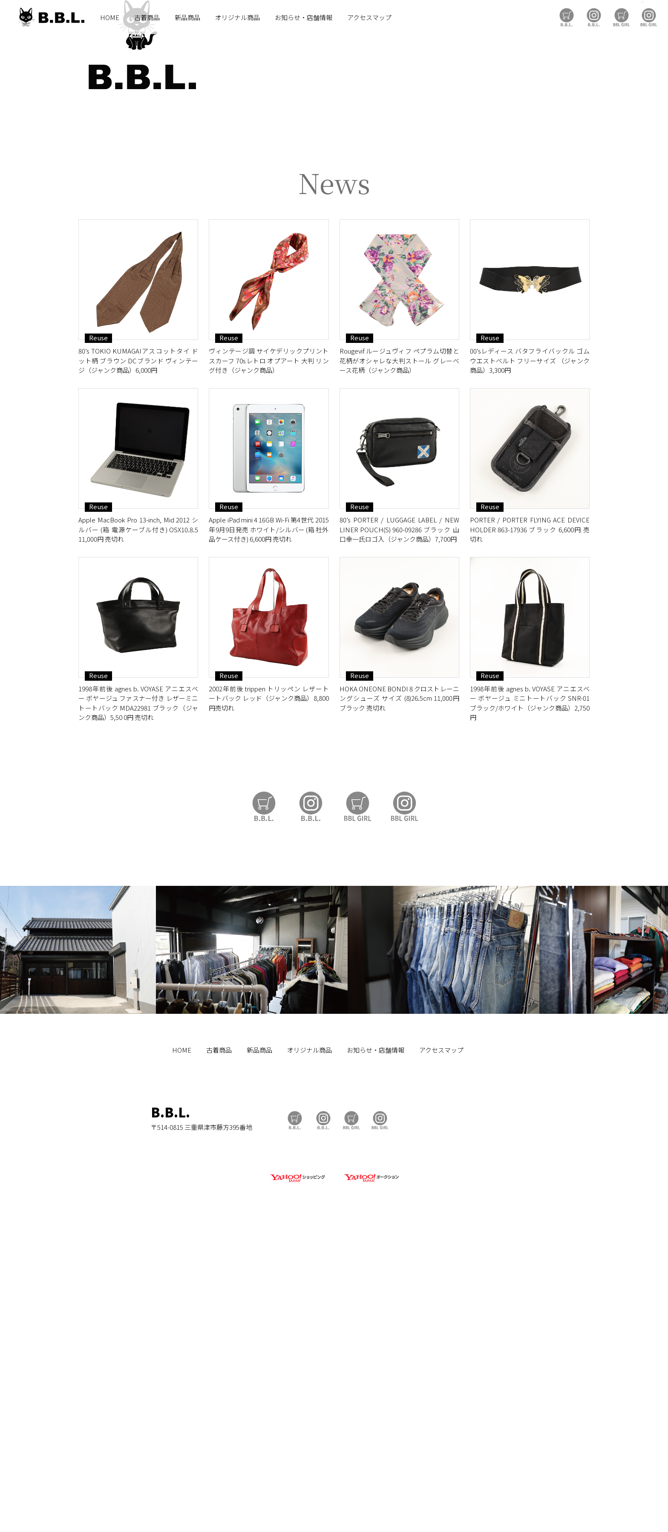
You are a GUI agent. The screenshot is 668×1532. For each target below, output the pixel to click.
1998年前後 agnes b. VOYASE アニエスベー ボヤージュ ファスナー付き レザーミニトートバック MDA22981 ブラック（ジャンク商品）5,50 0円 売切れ (138, 998)
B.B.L (50, 17)
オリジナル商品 (237, 17)
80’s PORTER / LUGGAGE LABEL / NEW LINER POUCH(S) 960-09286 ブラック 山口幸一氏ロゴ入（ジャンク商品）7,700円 (399, 824)
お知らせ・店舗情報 (303, 17)
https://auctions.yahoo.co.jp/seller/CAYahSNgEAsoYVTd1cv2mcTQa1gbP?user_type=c (334, 418)
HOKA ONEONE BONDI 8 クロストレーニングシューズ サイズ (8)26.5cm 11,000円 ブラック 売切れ (399, 993)
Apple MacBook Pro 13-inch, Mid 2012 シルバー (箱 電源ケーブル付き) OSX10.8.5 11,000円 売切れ (138, 824)
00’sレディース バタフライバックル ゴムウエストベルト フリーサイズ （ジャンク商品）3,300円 (530, 655)
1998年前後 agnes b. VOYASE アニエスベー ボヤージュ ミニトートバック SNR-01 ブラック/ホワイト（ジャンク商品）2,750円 (530, 998)
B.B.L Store (566, 17)
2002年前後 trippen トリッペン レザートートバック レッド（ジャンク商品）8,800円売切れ (268, 993)
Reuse (98, 632)
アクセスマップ (369, 17)
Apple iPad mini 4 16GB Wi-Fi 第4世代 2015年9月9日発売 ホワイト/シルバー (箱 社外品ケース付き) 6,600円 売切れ (268, 824)
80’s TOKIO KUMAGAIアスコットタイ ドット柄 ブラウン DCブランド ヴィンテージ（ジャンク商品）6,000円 (138, 655)
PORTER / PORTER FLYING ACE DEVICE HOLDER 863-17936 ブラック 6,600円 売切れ (530, 824)
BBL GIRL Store (621, 17)
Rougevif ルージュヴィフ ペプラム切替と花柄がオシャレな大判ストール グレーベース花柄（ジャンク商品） (399, 655)
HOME (109, 17)
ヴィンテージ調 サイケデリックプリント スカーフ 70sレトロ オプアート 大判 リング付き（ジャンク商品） (268, 655)
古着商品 (147, 17)
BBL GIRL (648, 17)
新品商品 (187, 17)
